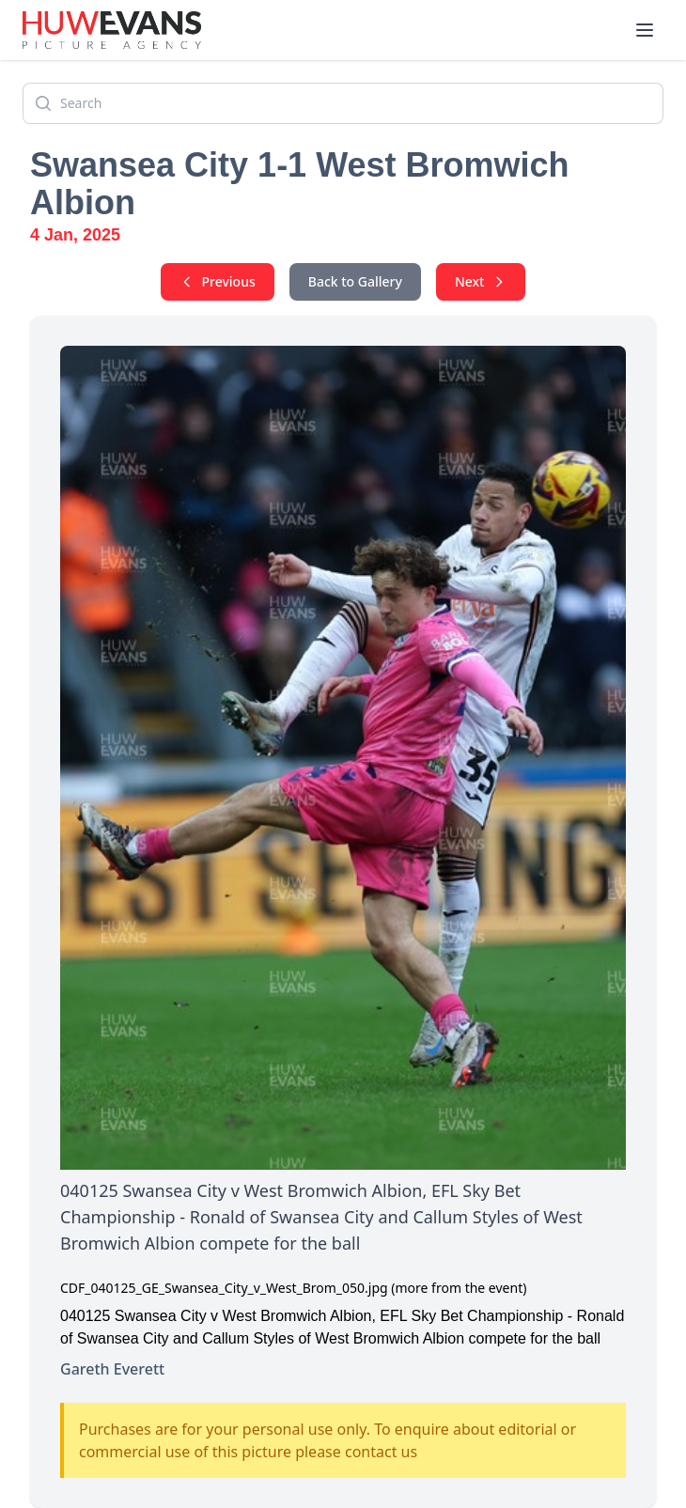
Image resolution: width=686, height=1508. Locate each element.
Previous (217, 281)
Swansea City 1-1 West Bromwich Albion (299, 184)
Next (481, 281)
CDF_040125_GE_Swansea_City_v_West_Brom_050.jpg (224, 1288)
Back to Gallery (355, 281)
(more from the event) (458, 1288)
